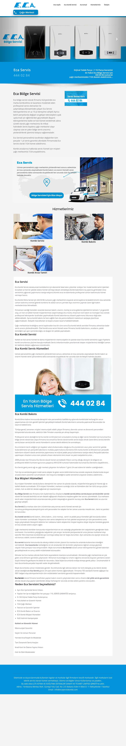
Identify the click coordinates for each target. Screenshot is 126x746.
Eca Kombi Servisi (70, 5)
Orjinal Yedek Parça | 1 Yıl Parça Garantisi (93, 70)
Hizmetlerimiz (96, 5)
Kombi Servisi (37, 240)
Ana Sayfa (56, 5)
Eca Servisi (21, 281)
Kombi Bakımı (89, 241)
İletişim (106, 5)
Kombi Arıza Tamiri (37, 272)
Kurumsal (83, 5)
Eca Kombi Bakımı (26, 426)
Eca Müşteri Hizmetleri (29, 510)
